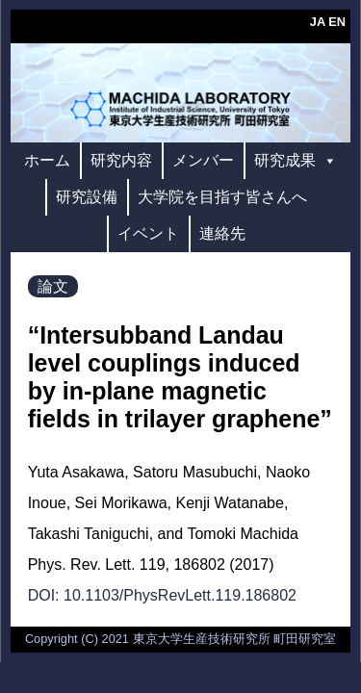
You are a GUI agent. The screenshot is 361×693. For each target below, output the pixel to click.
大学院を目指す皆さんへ (222, 197)
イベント (148, 233)
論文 (53, 286)
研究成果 (295, 160)
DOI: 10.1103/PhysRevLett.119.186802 (162, 595)
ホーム (47, 160)
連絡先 (222, 233)
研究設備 (86, 197)
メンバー (203, 160)
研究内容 (121, 160)
